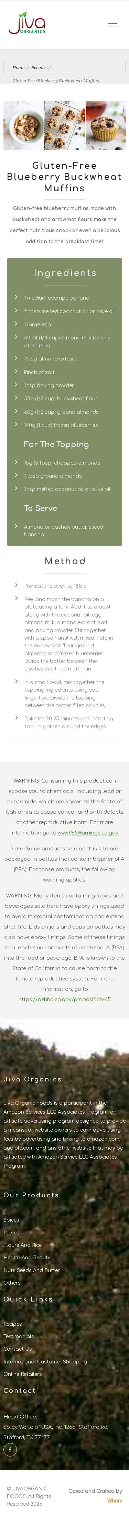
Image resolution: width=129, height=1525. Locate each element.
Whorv (114, 1500)
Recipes (38, 67)
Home (18, 67)
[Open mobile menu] (115, 25)
